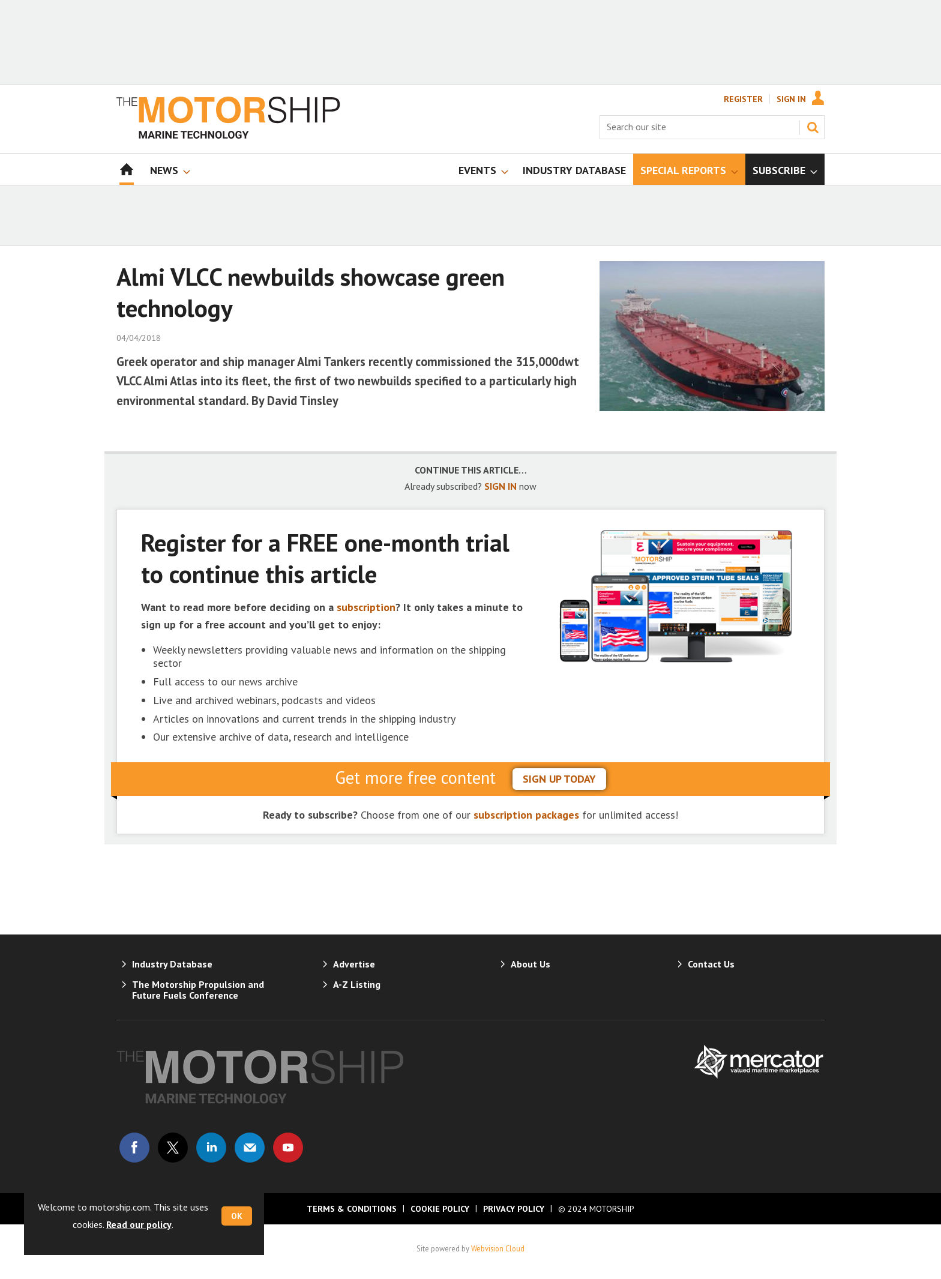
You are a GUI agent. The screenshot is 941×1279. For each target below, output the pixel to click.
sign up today (559, 779)
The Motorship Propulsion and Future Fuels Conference (198, 989)
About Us (530, 964)
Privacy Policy (513, 1208)
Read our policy (139, 1224)
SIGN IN (500, 486)
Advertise (354, 964)
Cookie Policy (439, 1208)
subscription (366, 607)
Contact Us (711, 964)
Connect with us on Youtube (288, 1147)
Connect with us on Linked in (211, 1147)
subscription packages (526, 815)
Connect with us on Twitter (172, 1147)
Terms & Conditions (352, 1208)
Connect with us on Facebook (134, 1147)
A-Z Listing (356, 984)
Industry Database (172, 964)
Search (812, 127)
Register (743, 99)
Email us (249, 1147)
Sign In (791, 99)
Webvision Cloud (498, 1248)
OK (236, 1216)
